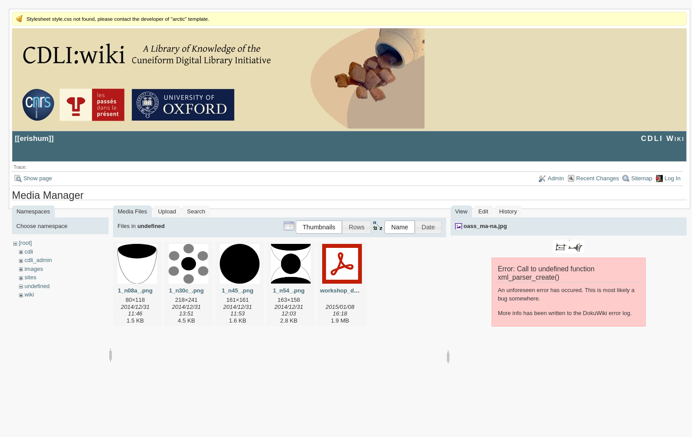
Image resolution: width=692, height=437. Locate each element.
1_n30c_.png (186, 290)
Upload (167, 211)
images (33, 269)
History (508, 211)
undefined (36, 286)
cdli (28, 251)
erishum (34, 138)
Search (196, 211)
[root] (25, 242)
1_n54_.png (289, 290)
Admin (556, 178)
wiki (29, 294)
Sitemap (641, 178)
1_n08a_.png (135, 290)
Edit (483, 211)
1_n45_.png (238, 290)
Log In (673, 178)
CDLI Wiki (662, 138)
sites (30, 277)
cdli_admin (38, 260)
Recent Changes (597, 178)
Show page (37, 178)
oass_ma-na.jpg (485, 226)
